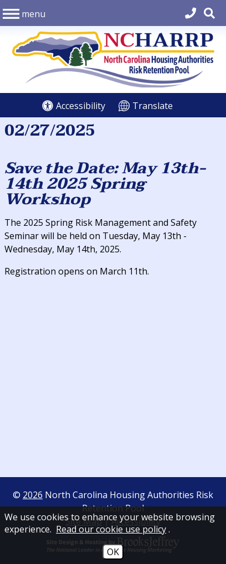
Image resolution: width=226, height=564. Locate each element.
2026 (33, 495)
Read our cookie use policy (111, 529)
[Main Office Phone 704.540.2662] (190, 13)
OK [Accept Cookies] (113, 552)
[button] (24, 13)
